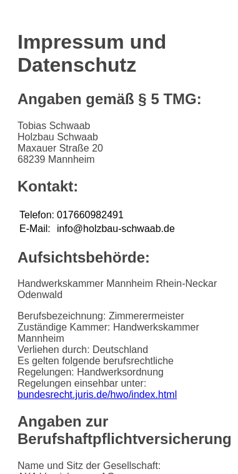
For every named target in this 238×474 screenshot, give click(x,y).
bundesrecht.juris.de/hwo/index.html (97, 394)
